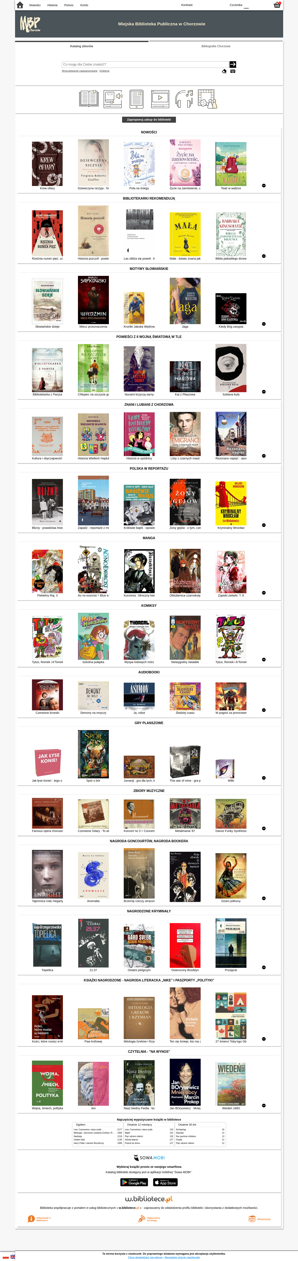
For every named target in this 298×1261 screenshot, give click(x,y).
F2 (263, 4)
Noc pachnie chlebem (186, 1136)
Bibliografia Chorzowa (215, 46)
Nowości (34, 5)
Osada (179, 1140)
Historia (52, 5)
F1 (253, 4)
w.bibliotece (129, 1207)
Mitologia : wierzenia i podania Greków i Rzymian (96, 1133)
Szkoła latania (131, 1140)
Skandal (180, 1133)
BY (223, 4)
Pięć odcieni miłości (134, 1136)
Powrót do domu (132, 1143)
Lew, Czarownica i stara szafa (87, 1129)
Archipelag (181, 1129)
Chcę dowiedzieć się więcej (145, 1257)
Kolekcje (104, 70)
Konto (84, 5)
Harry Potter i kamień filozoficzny (89, 1143)
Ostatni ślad (79, 1140)
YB (214, 4)
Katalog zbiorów (81, 46)
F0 (246, 4)
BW (206, 4)
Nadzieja (78, 1136)
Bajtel (127, 1133)
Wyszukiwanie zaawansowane (80, 70)
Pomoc (69, 5)
